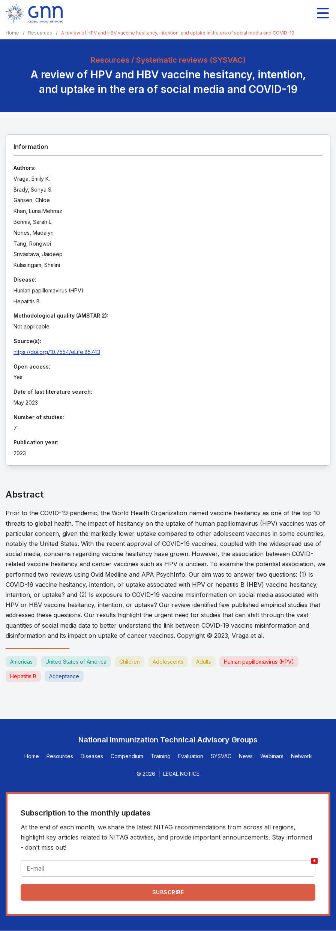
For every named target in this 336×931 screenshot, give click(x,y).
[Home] (34, 13)
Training (161, 756)
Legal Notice (181, 774)
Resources (40, 33)
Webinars (272, 756)
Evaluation (190, 756)
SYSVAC (221, 756)
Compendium (127, 756)
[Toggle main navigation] (322, 13)
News (246, 756)
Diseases (92, 756)
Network (301, 756)
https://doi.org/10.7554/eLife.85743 (57, 352)
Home (12, 33)
